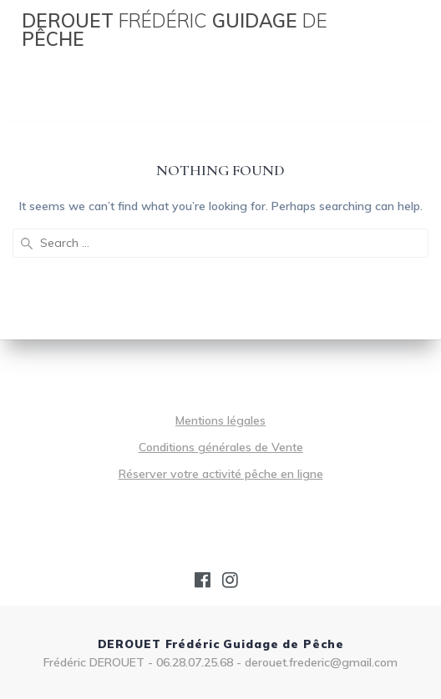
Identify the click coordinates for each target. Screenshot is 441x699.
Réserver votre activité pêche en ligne (221, 473)
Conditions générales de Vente (221, 447)
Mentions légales (220, 420)
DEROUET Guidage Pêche (174, 30)
